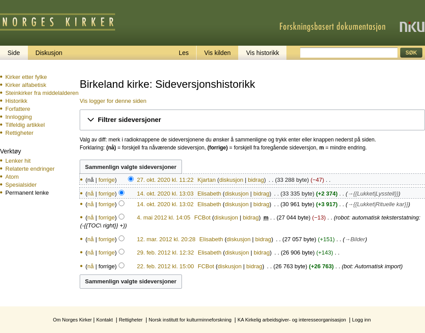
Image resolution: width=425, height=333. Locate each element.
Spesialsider (21, 184)
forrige (106, 179)
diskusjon (231, 179)
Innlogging (18, 117)
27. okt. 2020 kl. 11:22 (165, 179)
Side (14, 52)
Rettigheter (19, 132)
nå (90, 193)
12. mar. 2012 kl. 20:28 (166, 239)
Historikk (16, 101)
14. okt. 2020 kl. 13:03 (165, 193)
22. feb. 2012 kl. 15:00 (165, 266)
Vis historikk (262, 52)
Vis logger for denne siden (113, 101)
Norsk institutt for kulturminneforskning (190, 319)
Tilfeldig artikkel (25, 124)
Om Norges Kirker (72, 319)
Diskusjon (48, 52)
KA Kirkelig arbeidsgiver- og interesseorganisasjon (292, 319)
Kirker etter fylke (26, 77)
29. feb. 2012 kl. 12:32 (165, 252)
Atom (12, 176)
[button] (252, 120)
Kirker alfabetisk (25, 85)
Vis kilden (217, 52)
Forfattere (17, 109)
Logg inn (361, 319)
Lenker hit (18, 160)
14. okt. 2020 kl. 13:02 (165, 204)
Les (184, 52)
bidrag (256, 179)
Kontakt (104, 319)
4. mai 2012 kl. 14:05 (163, 217)
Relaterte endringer (29, 168)
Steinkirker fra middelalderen (41, 93)
